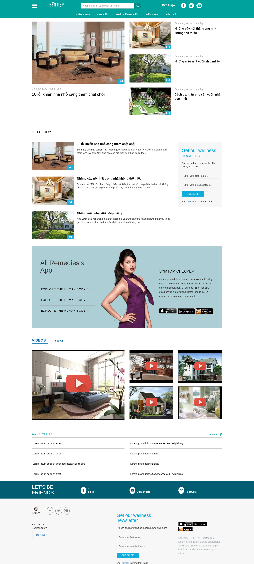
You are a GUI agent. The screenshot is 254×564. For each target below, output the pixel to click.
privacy (190, 201)
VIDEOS (39, 340)
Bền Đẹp (41, 534)
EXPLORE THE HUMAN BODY (65, 289)
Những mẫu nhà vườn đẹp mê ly (197, 61)
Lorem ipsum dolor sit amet (47, 443)
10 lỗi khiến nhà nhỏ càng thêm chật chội (68, 94)
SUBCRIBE (193, 194)
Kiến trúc (152, 14)
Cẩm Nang (83, 14)
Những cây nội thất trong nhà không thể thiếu (109, 178)
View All (215, 434)
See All (59, 341)
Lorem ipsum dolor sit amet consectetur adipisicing (59, 464)
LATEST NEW (41, 131)
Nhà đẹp (102, 14)
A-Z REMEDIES (42, 434)
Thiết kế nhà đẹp (127, 14)
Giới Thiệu (168, 5)
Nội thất (172, 14)
